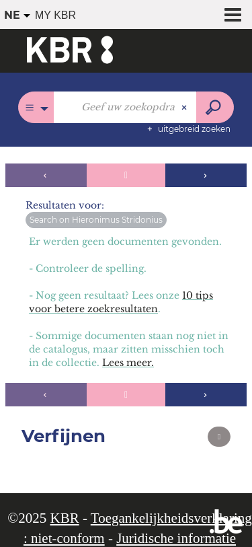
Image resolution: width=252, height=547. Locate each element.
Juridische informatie (176, 538)
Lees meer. (128, 363)
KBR (64, 518)
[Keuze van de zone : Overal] (36, 107)
